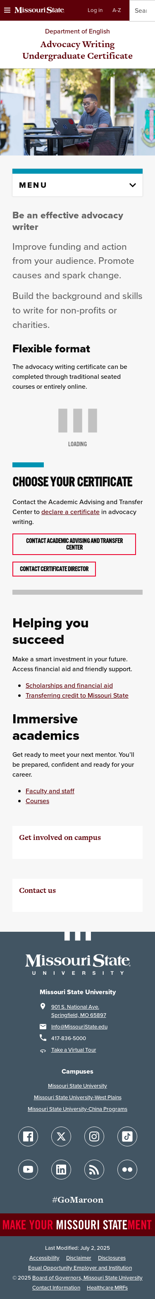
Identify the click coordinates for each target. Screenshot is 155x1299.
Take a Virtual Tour (73, 1050)
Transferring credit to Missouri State (77, 695)
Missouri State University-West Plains (78, 1097)
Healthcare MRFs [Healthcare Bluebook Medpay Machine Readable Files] (107, 1288)
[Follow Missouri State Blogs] (94, 1169)
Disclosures (112, 1258)
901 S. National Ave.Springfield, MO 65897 (78, 1011)
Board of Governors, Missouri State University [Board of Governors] (87, 1278)
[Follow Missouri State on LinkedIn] (61, 1169)
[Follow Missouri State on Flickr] (127, 1169)
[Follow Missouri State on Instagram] (94, 1136)
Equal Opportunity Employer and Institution (80, 1268)
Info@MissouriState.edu (79, 1027)
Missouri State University (77, 1086)
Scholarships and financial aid (69, 685)
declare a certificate (70, 512)
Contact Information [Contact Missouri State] (56, 1288)
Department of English (77, 31)
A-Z (116, 10)
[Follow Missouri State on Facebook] (28, 1136)
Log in (95, 10)
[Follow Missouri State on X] (61, 1136)
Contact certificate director (54, 569)
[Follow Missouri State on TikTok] (127, 1136)
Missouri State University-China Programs (77, 1109)
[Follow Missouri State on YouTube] (28, 1169)
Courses (37, 801)
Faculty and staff (50, 791)
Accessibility (44, 1258)
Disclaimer (78, 1258)
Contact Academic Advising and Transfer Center (74, 544)
